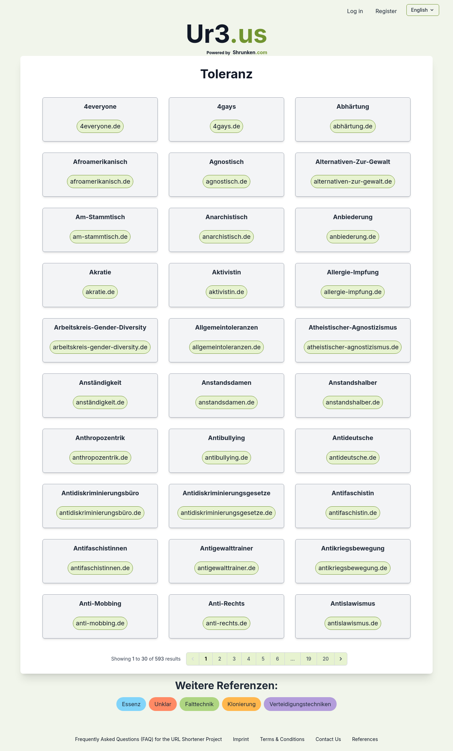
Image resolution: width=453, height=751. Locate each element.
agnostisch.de (226, 181)
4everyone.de (100, 126)
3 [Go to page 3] (234, 659)
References (365, 739)
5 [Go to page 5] (263, 659)
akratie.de (100, 291)
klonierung (242, 704)
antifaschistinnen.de (100, 568)
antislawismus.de (353, 623)
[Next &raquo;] (340, 658)
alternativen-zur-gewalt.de (353, 181)
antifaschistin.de (353, 512)
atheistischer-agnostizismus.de (352, 347)
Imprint (241, 739)
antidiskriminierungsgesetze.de (226, 512)
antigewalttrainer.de (226, 568)
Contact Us (328, 739)
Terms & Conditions (282, 739)
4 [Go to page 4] (248, 659)
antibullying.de (226, 457)
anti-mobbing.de (100, 623)
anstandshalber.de (353, 402)
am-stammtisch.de (100, 236)
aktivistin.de (226, 291)
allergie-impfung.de (353, 291)
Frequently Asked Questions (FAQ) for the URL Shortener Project (148, 739)
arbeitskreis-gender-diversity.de (100, 347)
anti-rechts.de (226, 623)
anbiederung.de (353, 236)
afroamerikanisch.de (100, 181)
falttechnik (199, 704)
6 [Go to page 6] (277, 659)
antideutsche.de (353, 457)
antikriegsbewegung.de (352, 568)
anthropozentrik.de (100, 457)
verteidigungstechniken (300, 704)
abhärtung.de (353, 126)
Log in (355, 11)
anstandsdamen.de (226, 402)
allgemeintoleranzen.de (226, 347)
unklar (162, 704)
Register (386, 11)
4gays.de (226, 126)
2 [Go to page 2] (219, 659)
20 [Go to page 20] (325, 659)
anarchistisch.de (226, 236)
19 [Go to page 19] (308, 659)
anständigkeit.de (100, 402)
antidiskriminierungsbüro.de (100, 512)
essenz (131, 704)
